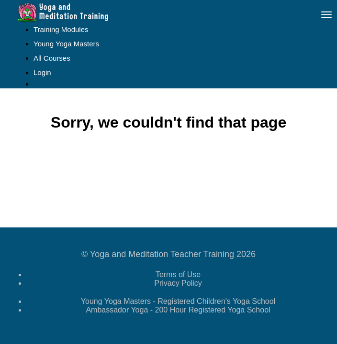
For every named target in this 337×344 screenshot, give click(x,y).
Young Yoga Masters (66, 44)
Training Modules (61, 29)
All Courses (52, 58)
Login (42, 72)
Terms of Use (178, 274)
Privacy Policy (178, 283)
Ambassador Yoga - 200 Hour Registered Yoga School (178, 310)
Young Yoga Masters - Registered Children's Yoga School (178, 301)
